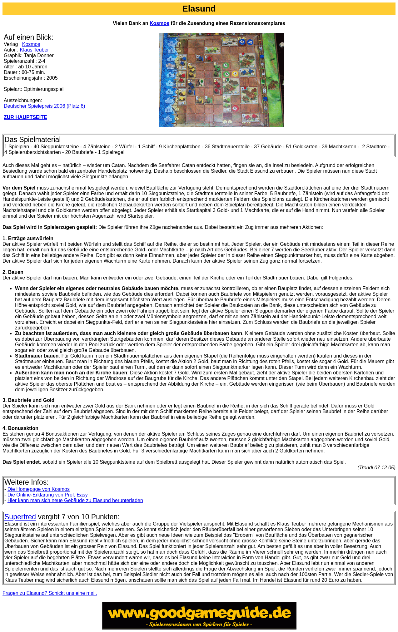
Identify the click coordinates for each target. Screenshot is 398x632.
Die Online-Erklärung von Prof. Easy (47, 494)
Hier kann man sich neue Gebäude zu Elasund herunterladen (75, 500)
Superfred (20, 517)
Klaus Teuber (34, 49)
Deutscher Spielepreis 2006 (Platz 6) (44, 106)
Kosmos (159, 23)
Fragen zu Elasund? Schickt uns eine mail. (49, 593)
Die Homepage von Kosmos (38, 489)
